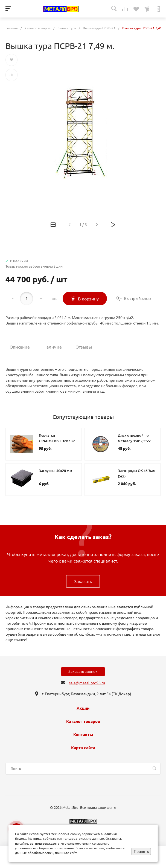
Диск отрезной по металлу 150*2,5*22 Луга (134, 440)
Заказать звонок (83, 671)
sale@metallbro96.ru (87, 683)
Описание (20, 346)
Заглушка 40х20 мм (55, 471)
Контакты (83, 734)
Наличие (52, 346)
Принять (141, 851)
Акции (83, 708)
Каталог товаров (83, 721)
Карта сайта (83, 748)
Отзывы (83, 346)
